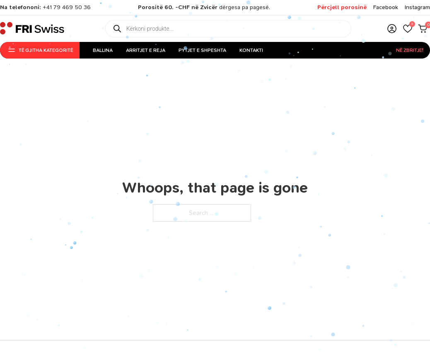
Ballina (103, 50)
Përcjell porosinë (342, 7)
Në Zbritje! (409, 50)
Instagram (417, 7)
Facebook (385, 7)
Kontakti (251, 50)
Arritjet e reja (145, 50)
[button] (407, 28)
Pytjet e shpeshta (202, 50)
